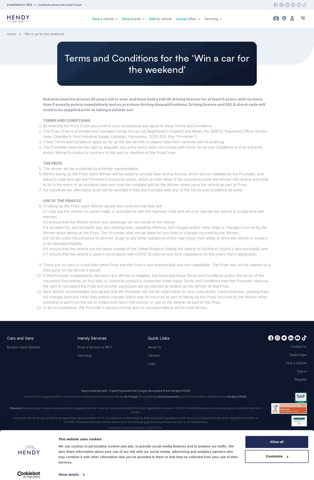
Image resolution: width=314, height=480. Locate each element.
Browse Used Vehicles (23, 347)
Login (152, 364)
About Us (154, 347)
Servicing (213, 19)
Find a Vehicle (296, 363)
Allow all (277, 438)
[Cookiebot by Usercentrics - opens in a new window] (28, 471)
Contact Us (299, 346)
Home (11, 34)
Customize (277, 453)
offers (188, 19)
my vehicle (160, 19)
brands (133, 19)
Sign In (302, 371)
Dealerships (298, 355)
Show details (68, 471)
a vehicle (104, 19)
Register (301, 379)
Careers (154, 355)
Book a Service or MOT (94, 347)
